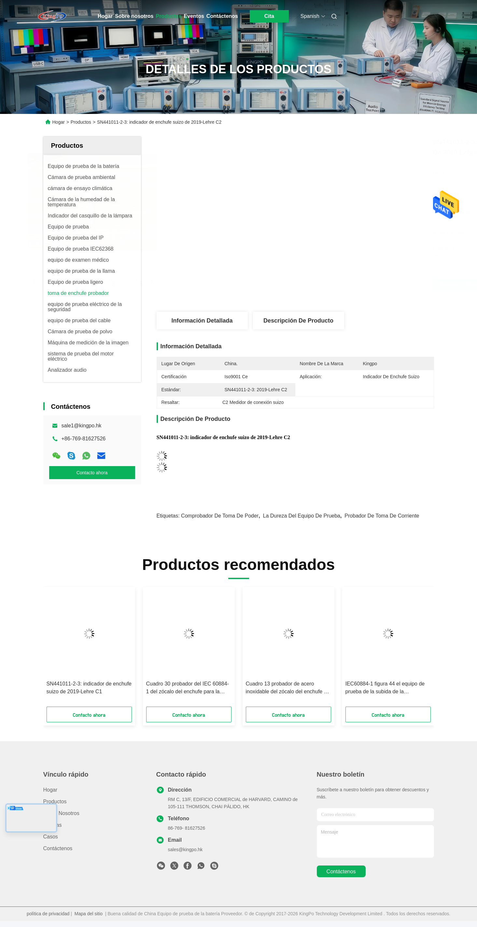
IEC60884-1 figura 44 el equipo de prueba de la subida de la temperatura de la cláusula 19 (385, 688)
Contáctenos (222, 16)
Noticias (52, 825)
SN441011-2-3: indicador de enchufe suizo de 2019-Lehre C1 (89, 687)
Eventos (194, 16)
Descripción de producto (298, 320)
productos (55, 801)
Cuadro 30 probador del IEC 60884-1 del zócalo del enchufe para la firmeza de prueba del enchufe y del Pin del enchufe (187, 688)
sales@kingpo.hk (185, 849)
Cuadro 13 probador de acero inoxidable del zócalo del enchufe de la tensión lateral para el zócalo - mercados (288, 688)
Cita (269, 16)
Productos (168, 16)
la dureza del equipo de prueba (301, 516)
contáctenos (341, 871)
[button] (63, 649)
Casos (50, 836)
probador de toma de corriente (381, 516)
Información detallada (201, 320)
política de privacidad (48, 913)
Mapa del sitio (89, 913)
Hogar (105, 16)
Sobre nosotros (134, 16)
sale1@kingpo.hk (82, 425)
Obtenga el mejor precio (333, 284)
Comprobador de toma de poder (220, 516)
